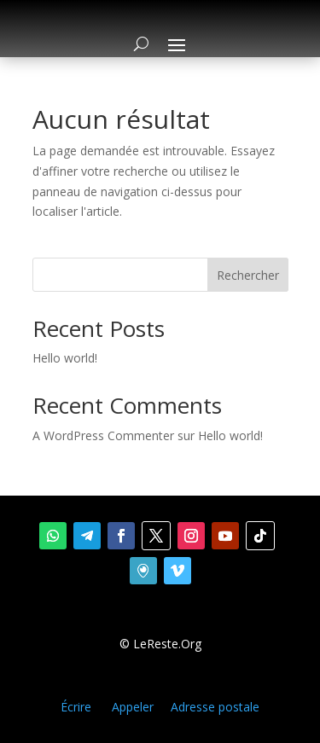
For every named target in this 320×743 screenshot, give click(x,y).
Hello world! (64, 358)
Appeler (133, 707)
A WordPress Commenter (103, 435)
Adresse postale (215, 707)
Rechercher (248, 275)
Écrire (76, 707)
